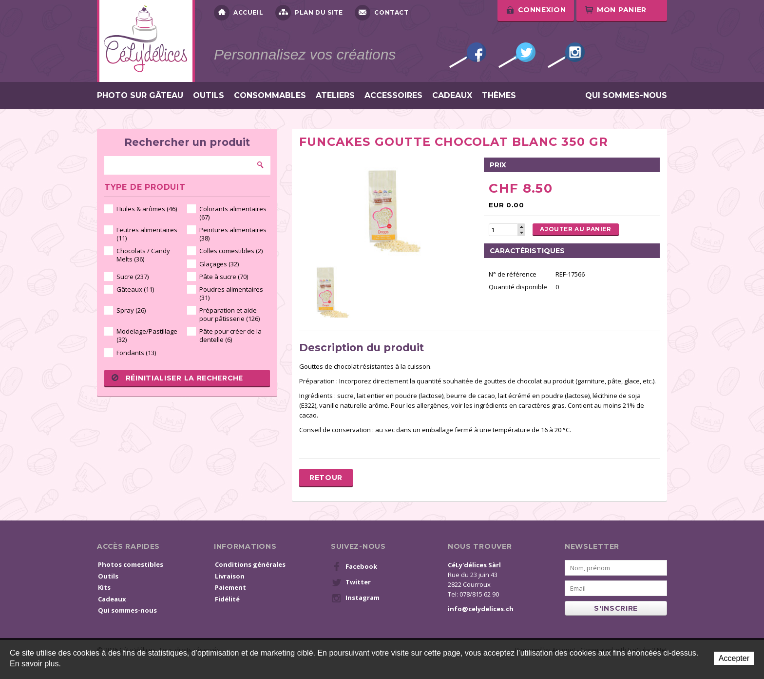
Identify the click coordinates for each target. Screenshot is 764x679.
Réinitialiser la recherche (177, 378)
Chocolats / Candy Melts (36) (143, 254)
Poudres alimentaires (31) (231, 293)
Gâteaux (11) (135, 289)
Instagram (566, 55)
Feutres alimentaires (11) (146, 233)
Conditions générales (250, 564)
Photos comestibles (130, 564)
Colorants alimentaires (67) (233, 212)
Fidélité (227, 599)
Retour (326, 477)
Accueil (238, 12)
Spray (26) (131, 310)
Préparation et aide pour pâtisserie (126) (229, 314)
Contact (381, 12)
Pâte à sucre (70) (223, 276)
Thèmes (499, 96)
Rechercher (260, 164)
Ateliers (335, 96)
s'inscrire (616, 608)
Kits (104, 587)
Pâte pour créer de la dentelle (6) (230, 335)
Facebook (467, 55)
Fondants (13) (136, 352)
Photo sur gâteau (140, 96)
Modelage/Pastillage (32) (146, 335)
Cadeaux (452, 96)
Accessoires (393, 96)
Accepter (734, 658)
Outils (208, 96)
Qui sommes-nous (626, 96)
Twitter (516, 55)
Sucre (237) (132, 276)
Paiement (230, 587)
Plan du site (309, 12)
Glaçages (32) (219, 264)
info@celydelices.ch (481, 608)
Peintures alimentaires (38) (233, 233)
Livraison (230, 576)
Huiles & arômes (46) (146, 208)
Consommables (270, 96)
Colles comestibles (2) (231, 250)
